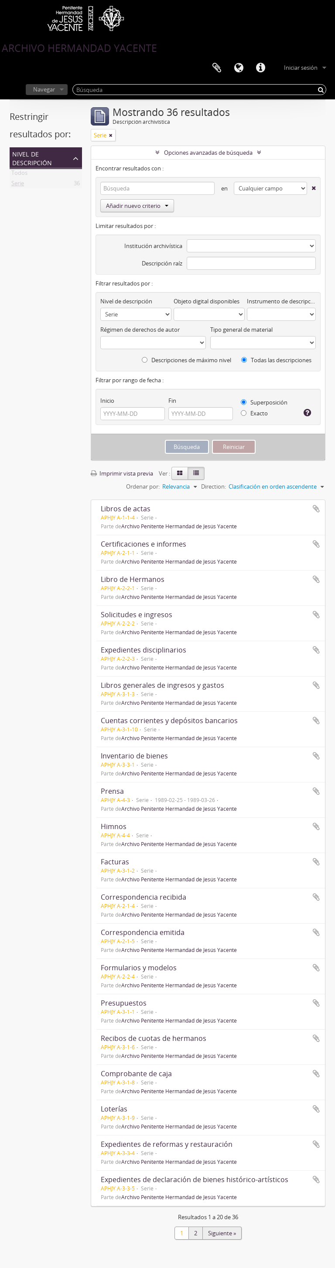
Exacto (254, 413)
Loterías (114, 1109)
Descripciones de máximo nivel (186, 360)
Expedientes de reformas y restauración (166, 1144)
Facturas (115, 862)
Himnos (113, 826)
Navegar (44, 89)
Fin (172, 401)
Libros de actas (125, 508)
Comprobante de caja (136, 1073)
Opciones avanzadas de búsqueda (208, 152)
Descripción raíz (162, 263)
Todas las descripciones (276, 360)
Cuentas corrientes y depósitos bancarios (169, 720)
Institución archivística (153, 246)
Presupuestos (124, 1003)
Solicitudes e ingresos (136, 614)
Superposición (264, 402)
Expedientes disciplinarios (143, 650)
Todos (19, 174)
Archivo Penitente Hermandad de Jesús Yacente (179, 526)
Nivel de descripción (32, 157)
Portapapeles (217, 68)
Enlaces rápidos (260, 68)
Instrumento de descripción (281, 301)
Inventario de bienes (134, 756)
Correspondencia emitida (143, 932)
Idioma (239, 68)
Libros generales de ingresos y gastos (162, 685)
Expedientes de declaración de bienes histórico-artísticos (194, 1179)
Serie (17, 185)
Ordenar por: (143, 486)
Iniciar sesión (301, 67)
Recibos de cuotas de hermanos (153, 1038)
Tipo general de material (241, 329)
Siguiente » (222, 1233)
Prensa (112, 791)
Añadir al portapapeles (316, 508)
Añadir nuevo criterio (137, 206)
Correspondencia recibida (143, 897)
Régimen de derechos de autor (140, 329)
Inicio (107, 401)
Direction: (213, 486)
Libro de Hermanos (132, 579)
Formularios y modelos (139, 967)
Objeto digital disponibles (206, 301)
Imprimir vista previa (122, 473)
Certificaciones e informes (143, 544)
